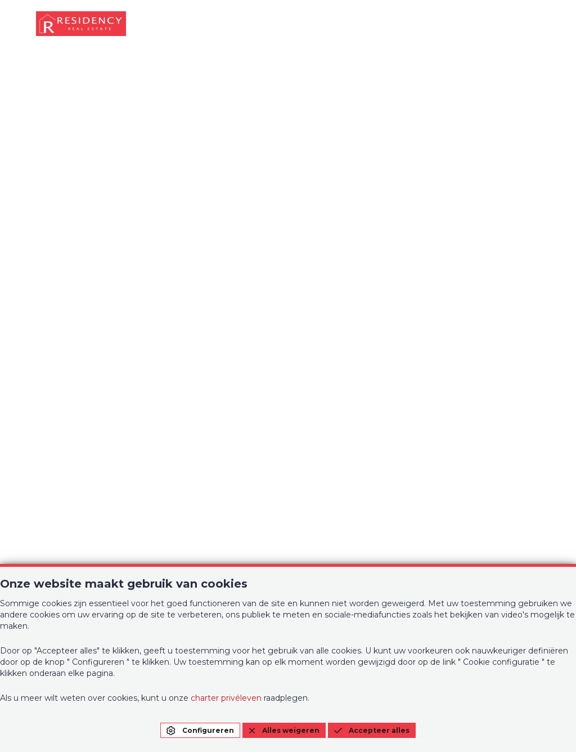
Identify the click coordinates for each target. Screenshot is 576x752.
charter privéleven (226, 698)
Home (49, 415)
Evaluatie (331, 442)
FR (507, 345)
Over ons (193, 442)
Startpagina (288, 304)
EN (529, 345)
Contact (328, 415)
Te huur (190, 415)
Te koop (54, 442)
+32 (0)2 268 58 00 (76, 557)
